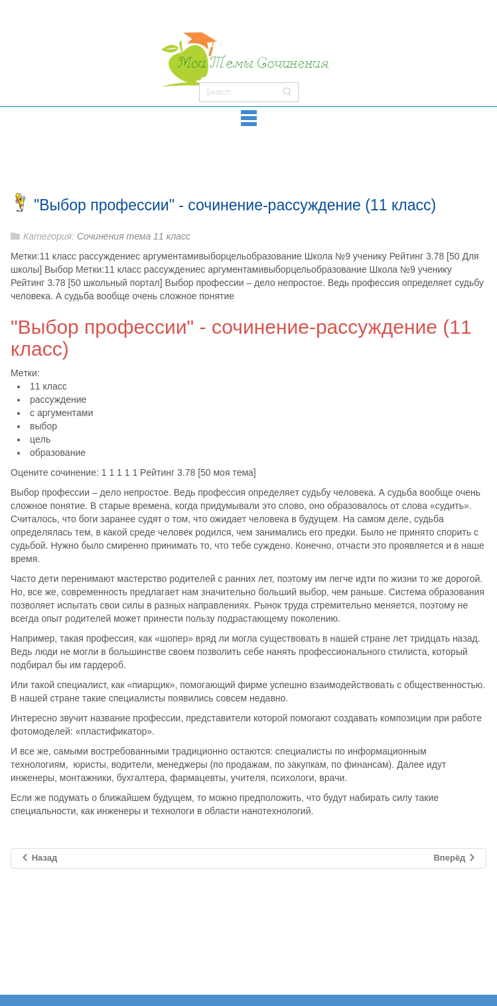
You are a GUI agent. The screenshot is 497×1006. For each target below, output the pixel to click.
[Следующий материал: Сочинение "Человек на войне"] (455, 858)
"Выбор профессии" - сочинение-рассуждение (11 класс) (235, 205)
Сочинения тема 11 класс (133, 236)
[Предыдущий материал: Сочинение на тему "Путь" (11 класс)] (38, 858)
